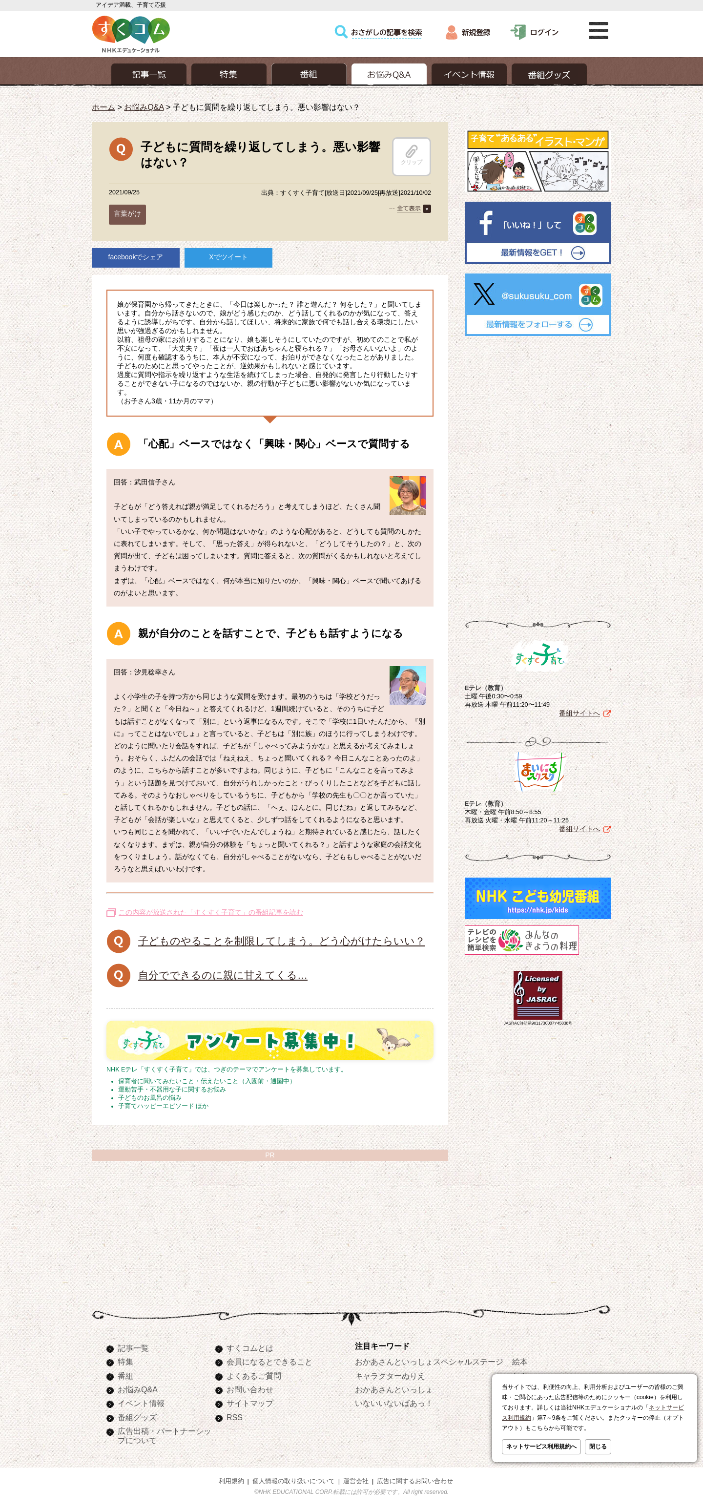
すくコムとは (250, 1347)
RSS (235, 1417)
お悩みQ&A (144, 107)
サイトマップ (250, 1403)
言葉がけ (127, 213)
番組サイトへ (579, 713)
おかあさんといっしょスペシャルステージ (429, 1361)
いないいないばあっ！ (394, 1403)
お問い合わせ (250, 1389)
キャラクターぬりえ (390, 1375)
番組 (125, 1375)
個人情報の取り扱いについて (293, 1481)
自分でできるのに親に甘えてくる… (223, 975)
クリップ (411, 155)
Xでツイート (228, 257)
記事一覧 (133, 1347)
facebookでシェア (136, 257)
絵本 (520, 1361)
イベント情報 (141, 1403)
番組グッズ (137, 1417)
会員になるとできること (269, 1361)
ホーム (103, 107)
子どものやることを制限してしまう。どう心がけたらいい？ (281, 940)
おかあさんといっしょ (394, 1389)
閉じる (598, 1446)
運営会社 (356, 1481)
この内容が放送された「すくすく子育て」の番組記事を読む (211, 912)
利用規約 (231, 1481)
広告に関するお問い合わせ (415, 1481)
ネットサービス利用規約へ (541, 1446)
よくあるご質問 (254, 1375)
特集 (125, 1361)
